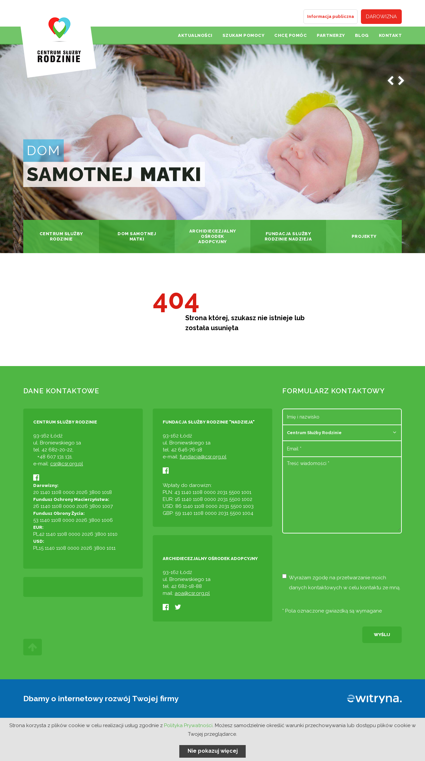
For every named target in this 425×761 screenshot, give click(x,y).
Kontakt (390, 35)
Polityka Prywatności (188, 725)
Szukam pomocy (243, 35)
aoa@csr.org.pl (192, 593)
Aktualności (195, 35)
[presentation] (332, 556)
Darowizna (381, 17)
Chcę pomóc (290, 35)
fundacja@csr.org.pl (203, 457)
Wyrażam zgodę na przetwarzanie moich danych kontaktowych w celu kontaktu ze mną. (341, 582)
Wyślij (382, 634)
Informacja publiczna (330, 16)
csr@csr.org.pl (66, 464)
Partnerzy (331, 35)
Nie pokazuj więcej (213, 751)
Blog (362, 35)
